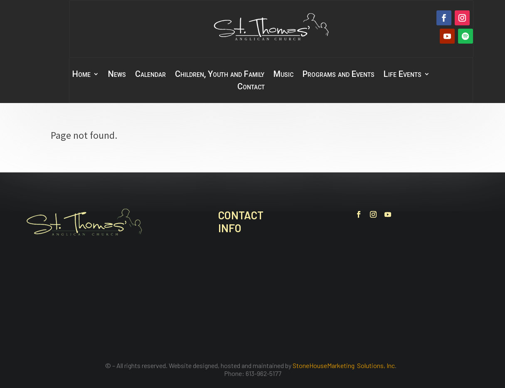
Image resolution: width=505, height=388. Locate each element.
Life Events (402, 75)
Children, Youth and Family (219, 75)
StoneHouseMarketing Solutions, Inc (344, 365)
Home (81, 75)
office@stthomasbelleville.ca (272, 311)
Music (283, 75)
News (117, 75)
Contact (251, 87)
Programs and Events (338, 75)
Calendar (150, 75)
